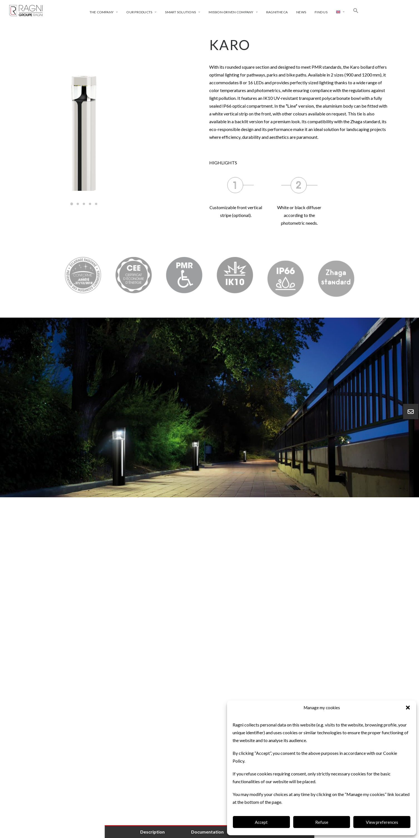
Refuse (321, 822)
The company (104, 12)
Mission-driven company (233, 12)
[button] (408, 707)
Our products (141, 12)
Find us (321, 12)
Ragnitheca (277, 12)
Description (152, 831)
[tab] (209, 542)
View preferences (382, 822)
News (301, 12)
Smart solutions (182, 12)
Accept (261, 822)
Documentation (207, 831)
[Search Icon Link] (356, 10)
